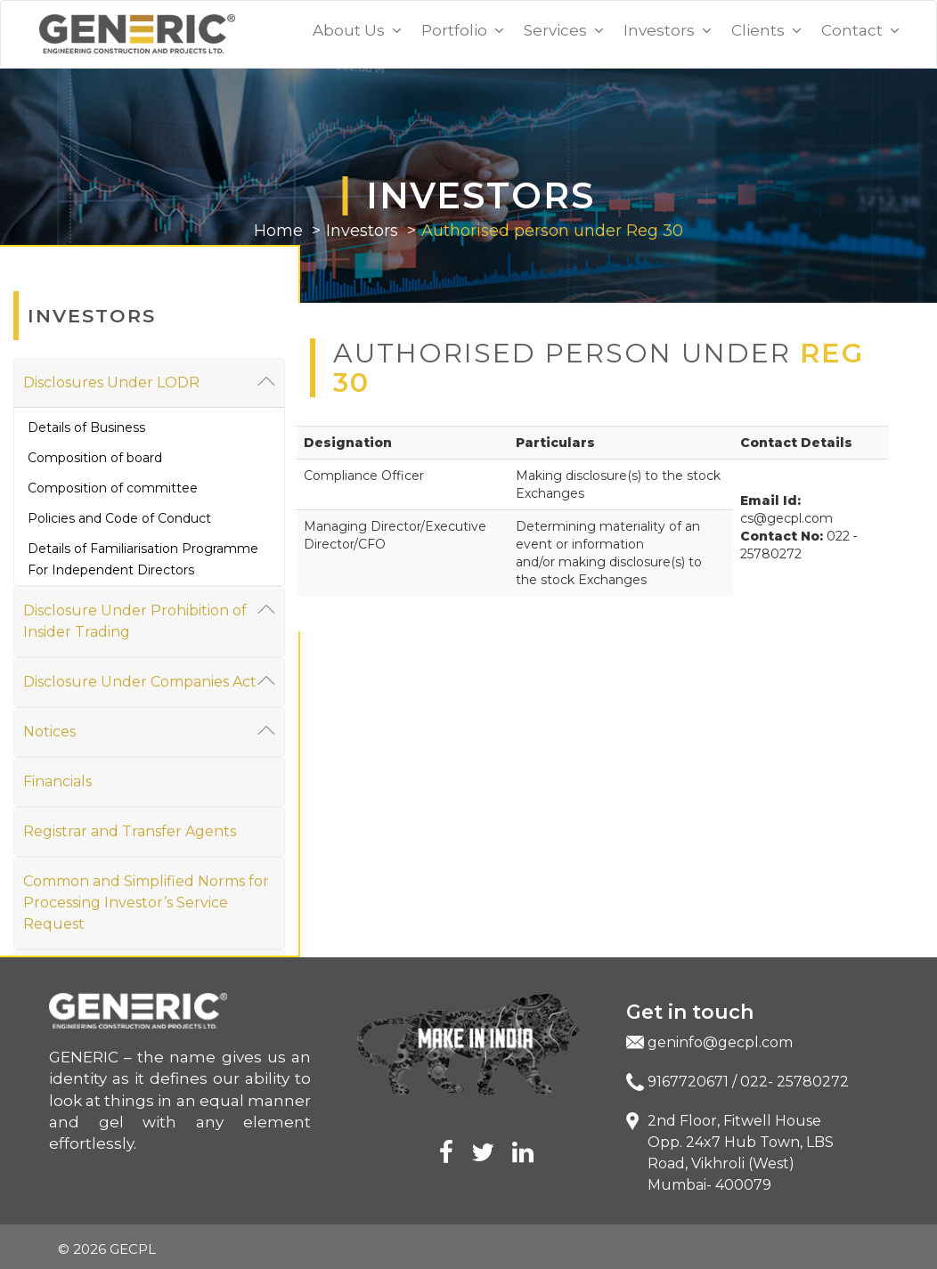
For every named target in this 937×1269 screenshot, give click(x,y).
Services (564, 30)
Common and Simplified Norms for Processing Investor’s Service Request (146, 902)
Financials (57, 781)
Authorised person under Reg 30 (552, 230)
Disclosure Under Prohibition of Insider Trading (149, 620)
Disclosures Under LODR (149, 381)
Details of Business (86, 427)
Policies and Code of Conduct (119, 518)
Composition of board (95, 458)
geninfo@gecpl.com (720, 1042)
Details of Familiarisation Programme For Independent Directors (143, 559)
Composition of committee (113, 488)
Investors (667, 30)
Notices (149, 730)
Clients (766, 30)
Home (278, 230)
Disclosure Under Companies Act (149, 680)
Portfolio (462, 30)
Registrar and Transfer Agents (129, 831)
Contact (860, 30)
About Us (357, 30)
